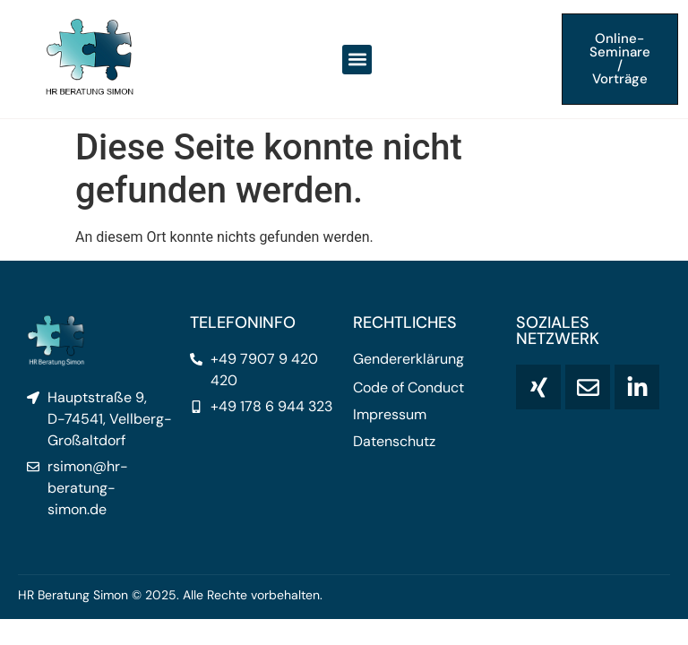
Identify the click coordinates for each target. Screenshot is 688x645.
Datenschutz (394, 442)
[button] (357, 59)
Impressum (389, 415)
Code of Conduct (408, 388)
